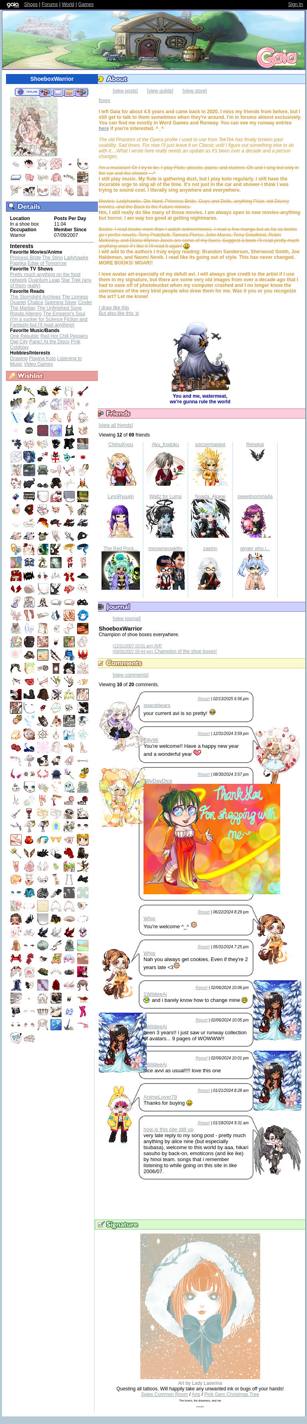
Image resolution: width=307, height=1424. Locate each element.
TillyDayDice (158, 781)
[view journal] (127, 618)
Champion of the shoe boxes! (165, 651)
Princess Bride (25, 257)
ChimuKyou (120, 444)
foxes (104, 100)
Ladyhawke (76, 257)
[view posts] (125, 91)
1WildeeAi (155, 994)
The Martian (23, 308)
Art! (137, 646)
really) (33, 285)
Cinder (85, 302)
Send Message (58, 92)
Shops (31, 4)
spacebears (157, 705)
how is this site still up (168, 1129)
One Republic (24, 336)
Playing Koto (42, 358)
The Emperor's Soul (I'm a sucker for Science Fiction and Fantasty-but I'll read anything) (49, 319)
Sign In (295, 4)
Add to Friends (45, 92)
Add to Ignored (81, 92)
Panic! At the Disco (49, 341)
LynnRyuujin (121, 496)
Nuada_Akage (210, 496)
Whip (149, 918)
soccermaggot (210, 444)
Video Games (38, 364)
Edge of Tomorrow (47, 263)
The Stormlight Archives (35, 297)
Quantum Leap (44, 280)
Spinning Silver (61, 302)
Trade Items (69, 92)
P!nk (75, 341)
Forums (50, 4)
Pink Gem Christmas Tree (231, 1394)
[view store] (195, 91)
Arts (195, 1394)
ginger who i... (255, 548)
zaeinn (210, 548)
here (104, 128)
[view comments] (130, 675)
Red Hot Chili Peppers (64, 336)
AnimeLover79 (160, 1097)
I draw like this (114, 307)
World (68, 4)
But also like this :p (119, 313)
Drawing (19, 358)
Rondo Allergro (26, 313)
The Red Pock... (121, 548)
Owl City (19, 341)
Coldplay (19, 347)
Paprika (18, 263)
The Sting (52, 257)
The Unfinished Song (59, 308)
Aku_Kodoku (165, 444)
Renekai (255, 444)
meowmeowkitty (165, 548)
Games (86, 4)
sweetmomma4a (255, 496)
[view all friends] (116, 425)
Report (204, 699)
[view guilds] (160, 91)
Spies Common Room (164, 1394)
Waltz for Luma (165, 496)
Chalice (35, 302)
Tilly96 (151, 740)
